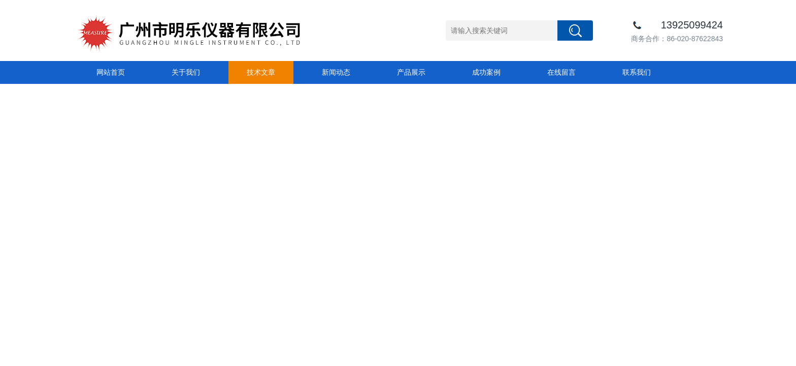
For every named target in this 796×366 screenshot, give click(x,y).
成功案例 (486, 72)
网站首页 (110, 72)
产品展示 (411, 72)
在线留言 (561, 72)
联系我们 (636, 72)
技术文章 (261, 72)
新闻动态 (336, 72)
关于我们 (186, 72)
